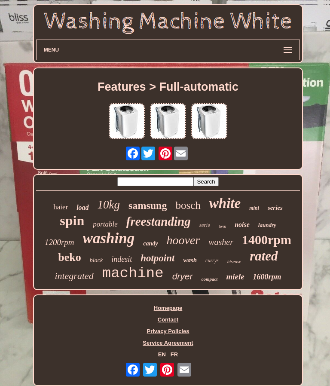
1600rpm (267, 277)
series (275, 207)
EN (162, 354)
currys (212, 260)
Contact (168, 319)
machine (133, 273)
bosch (187, 205)
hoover (183, 240)
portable (105, 224)
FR (174, 354)
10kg (109, 204)
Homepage (168, 308)
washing (109, 238)
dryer (182, 276)
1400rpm (266, 240)
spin (72, 220)
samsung (147, 205)
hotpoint (157, 258)
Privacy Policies (168, 331)
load (82, 207)
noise (242, 224)
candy (150, 243)
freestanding (158, 221)
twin (222, 226)
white (225, 203)
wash (190, 260)
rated (264, 255)
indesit (121, 259)
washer (220, 242)
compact (210, 279)
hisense (234, 261)
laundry (267, 225)
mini (254, 208)
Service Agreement (168, 343)
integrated (74, 275)
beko (69, 257)
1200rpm (59, 242)
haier (60, 207)
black (96, 260)
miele (235, 276)
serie (204, 225)
